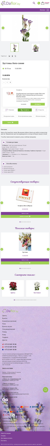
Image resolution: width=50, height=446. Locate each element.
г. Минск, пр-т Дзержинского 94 (11, 379)
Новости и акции (6, 433)
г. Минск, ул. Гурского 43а (9, 388)
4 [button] (24, 221)
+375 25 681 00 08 (10, 349)
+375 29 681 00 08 (10, 344)
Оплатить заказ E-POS (9, 421)
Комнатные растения (9, 321)
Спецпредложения (8, 329)
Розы (4, 324)
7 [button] (28, 221)
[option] (25, 27)
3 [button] (22, 221)
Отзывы (3, 435)
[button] (3, 28)
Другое (4, 340)
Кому (4, 335)
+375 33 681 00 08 (10, 347)
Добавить (38, 104)
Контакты (4, 440)
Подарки (5, 337)
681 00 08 (38, 3)
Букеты (4, 318)
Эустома (25, 252)
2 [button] (21, 221)
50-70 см (8, 68)
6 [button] (27, 221)
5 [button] (25, 221)
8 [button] (30, 221)
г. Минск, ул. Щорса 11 (8, 383)
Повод (4, 332)
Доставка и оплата (6, 438)
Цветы (4, 315)
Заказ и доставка (7, 368)
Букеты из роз (7, 326)
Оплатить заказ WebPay (9, 418)
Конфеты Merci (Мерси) (25, 205)
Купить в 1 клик (25, 213)
